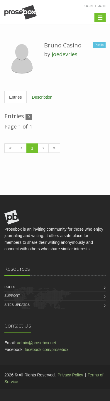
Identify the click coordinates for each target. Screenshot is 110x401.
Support (12, 295)
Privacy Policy (70, 375)
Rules (9, 287)
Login (88, 6)
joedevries (64, 54)
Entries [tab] (15, 97)
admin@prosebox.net (36, 342)
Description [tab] (42, 97)
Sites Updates (17, 304)
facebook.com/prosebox (46, 349)
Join (102, 6)
